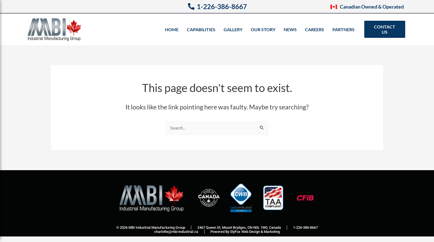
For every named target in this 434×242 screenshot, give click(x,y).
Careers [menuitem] (314, 29)
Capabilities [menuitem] (201, 29)
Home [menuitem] (172, 29)
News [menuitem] (290, 29)
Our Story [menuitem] (263, 29)
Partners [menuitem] (343, 29)
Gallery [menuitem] (233, 29)
